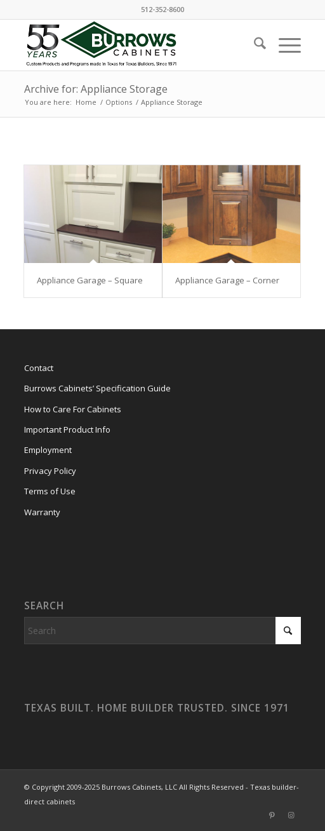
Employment (48, 450)
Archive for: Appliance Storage (96, 89)
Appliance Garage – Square (90, 280)
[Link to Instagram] (291, 815)
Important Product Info (67, 429)
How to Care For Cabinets (72, 409)
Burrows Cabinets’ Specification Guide (97, 388)
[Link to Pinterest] (272, 815)
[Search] (253, 45)
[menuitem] (253, 45)
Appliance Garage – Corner (227, 280)
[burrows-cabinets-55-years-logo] (134, 45)
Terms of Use (50, 491)
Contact (38, 368)
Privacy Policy (50, 470)
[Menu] (283, 45)
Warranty (42, 512)
